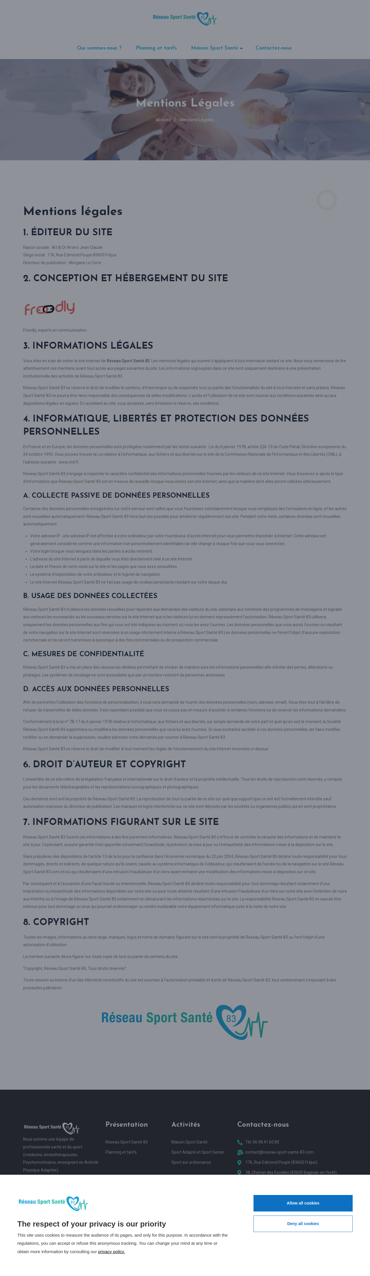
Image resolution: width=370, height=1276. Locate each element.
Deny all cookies (303, 1223)
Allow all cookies (303, 1203)
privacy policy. (111, 1251)
